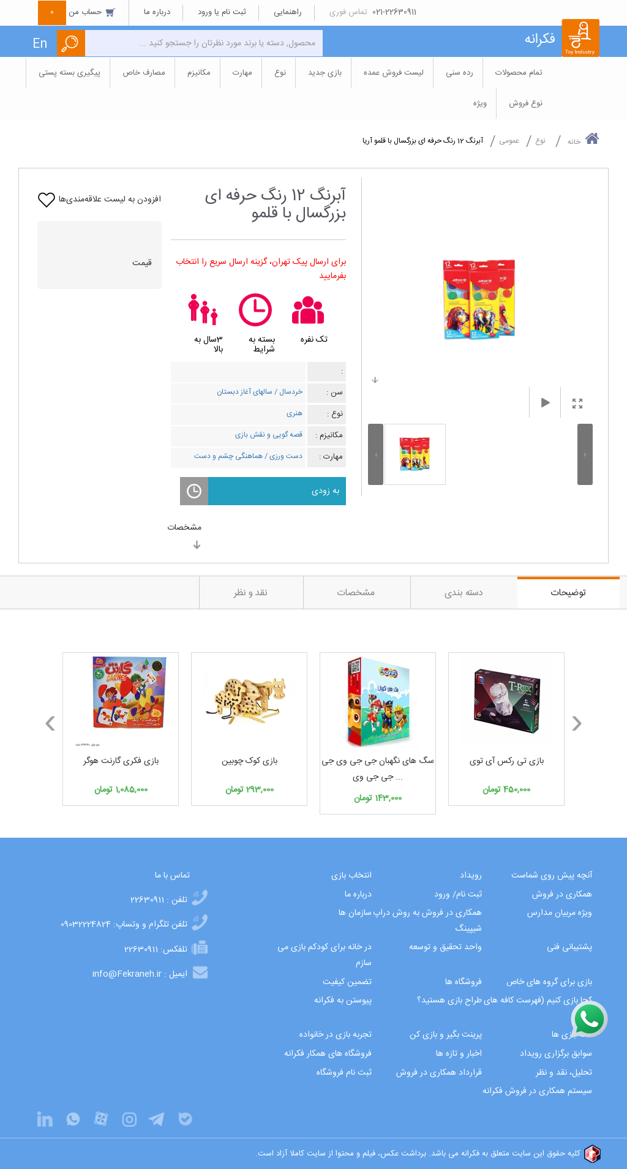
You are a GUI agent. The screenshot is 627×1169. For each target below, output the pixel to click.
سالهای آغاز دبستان (244, 392)
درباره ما (157, 12)
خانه (583, 139)
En (39, 44)
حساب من (77, 12)
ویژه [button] (480, 103)
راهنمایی (288, 12)
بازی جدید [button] (325, 73)
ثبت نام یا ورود (222, 12)
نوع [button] (280, 73)
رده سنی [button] (459, 73)
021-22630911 (394, 12)
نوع (540, 141)
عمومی (509, 141)
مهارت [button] (242, 73)
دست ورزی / (282, 456)
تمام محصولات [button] (519, 73)
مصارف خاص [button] (143, 73)
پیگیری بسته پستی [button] (69, 73)
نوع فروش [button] (526, 103)
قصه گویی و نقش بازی (268, 435)
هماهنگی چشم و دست (228, 456)
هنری (294, 413)
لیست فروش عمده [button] (394, 73)
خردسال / (287, 392)
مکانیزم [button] (199, 73)
